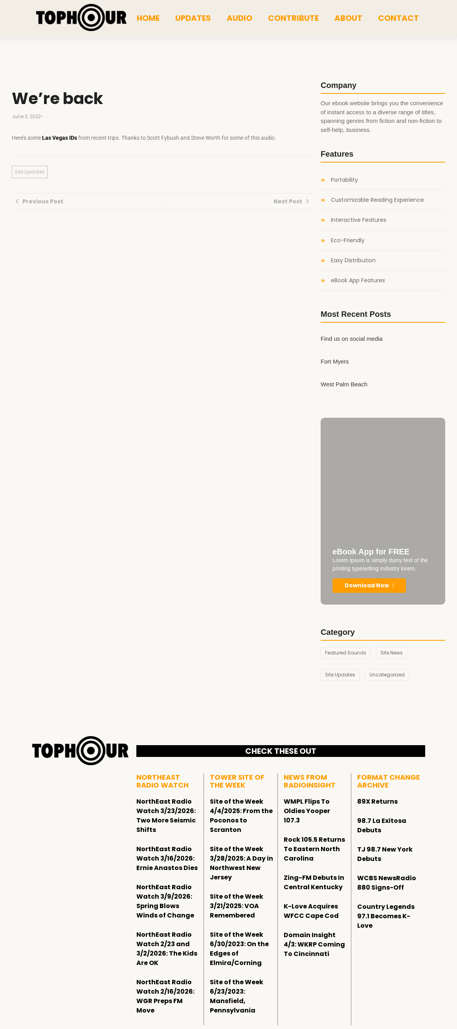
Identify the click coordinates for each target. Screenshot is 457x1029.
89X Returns (377, 801)
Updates (193, 18)
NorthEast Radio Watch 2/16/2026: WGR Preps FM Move (165, 996)
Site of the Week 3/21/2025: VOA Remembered (236, 906)
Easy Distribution (353, 260)
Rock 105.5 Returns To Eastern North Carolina (314, 849)
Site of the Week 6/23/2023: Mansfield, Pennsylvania (236, 996)
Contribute (293, 18)
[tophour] (81, 17)
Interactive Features (358, 220)
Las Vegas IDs (59, 138)
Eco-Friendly (348, 240)
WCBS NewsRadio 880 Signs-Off (386, 883)
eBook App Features (358, 280)
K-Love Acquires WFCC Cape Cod (311, 911)
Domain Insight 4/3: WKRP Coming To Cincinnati (314, 944)
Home (148, 18)
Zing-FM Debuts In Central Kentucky (314, 882)
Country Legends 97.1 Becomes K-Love (386, 916)
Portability (344, 180)
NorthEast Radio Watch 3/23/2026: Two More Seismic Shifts (166, 815)
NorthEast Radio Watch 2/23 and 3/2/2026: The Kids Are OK (166, 948)
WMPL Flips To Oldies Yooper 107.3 (307, 811)
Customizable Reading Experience (377, 200)
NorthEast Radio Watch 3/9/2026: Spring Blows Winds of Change (165, 901)
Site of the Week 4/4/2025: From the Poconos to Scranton (241, 815)
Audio (239, 18)
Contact (398, 18)
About (348, 18)
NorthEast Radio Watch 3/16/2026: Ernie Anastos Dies (167, 858)
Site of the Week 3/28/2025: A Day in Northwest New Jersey (241, 863)
